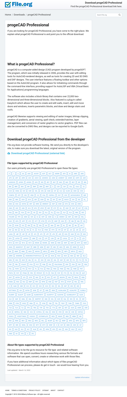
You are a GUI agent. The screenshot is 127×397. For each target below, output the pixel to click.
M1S (30, 243)
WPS (84, 321)
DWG (79, 204)
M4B (52, 243)
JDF (23, 234)
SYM (43, 303)
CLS (61, 191)
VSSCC (11, 316)
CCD (10, 191)
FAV (16, 212)
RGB (83, 277)
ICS (23, 225)
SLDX (81, 295)
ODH (48, 260)
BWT (47, 186)
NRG (10, 260)
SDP (65, 286)
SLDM (29, 295)
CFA (42, 191)
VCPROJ (39, 312)
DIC (48, 199)
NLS (84, 256)
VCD (31, 312)
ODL (55, 260)
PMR (74, 269)
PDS (73, 264)
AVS (36, 182)
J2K (77, 230)
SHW (34, 290)
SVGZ (24, 303)
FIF (34, 212)
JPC (41, 234)
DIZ (79, 199)
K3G (66, 234)
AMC (75, 174)
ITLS (39, 230)
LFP (46, 238)
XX (16, 334)
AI (70, 174)
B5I (42, 182)
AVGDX (29, 182)
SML (30, 299)
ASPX (77, 178)
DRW (37, 204)
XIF (80, 325)
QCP (83, 273)
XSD (66, 329)
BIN (85, 182)
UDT (66, 308)
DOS (16, 204)
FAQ (10, 212)
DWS (10, 208)
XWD (10, 334)
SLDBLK (83, 290)
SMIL (23, 299)
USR (85, 308)
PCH (31, 264)
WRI (17, 325)
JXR (59, 234)
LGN (52, 238)
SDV (71, 286)
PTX (65, 273)
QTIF (30, 277)
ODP (61, 260)
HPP (23, 221)
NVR (23, 260)
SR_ (77, 299)
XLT (28, 329)
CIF (55, 191)
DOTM (24, 204)
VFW (60, 312)
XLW (34, 329)
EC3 (29, 208)
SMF (16, 299)
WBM (74, 316)
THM (69, 303)
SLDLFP (20, 295)
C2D (58, 186)
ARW (23, 178)
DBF (84, 195)
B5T (48, 182)
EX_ (61, 208)
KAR (72, 234)
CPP (19, 195)
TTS (53, 308)
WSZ (30, 325)
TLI (22, 308)
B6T (54, 182)
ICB (84, 221)
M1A (23, 243)
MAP (28, 247)
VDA (46, 312)
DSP (53, 204)
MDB (41, 247)
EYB (85, 208)
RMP (30, 282)
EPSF (42, 208)
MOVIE (37, 251)
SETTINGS (12, 290)
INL (76, 225)
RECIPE (62, 277)
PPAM (25, 273)
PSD (52, 273)
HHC (10, 221)
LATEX (17, 238)
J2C (71, 230)
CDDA (17, 191)
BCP (73, 182)
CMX (75, 191)
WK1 (23, 321)
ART (16, 178)
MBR (34, 247)
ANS (82, 174)
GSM (49, 217)
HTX (49, 221)
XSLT (73, 329)
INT (81, 225)
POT (17, 273)
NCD (58, 256)
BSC (22, 186)
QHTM (17, 277)
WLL (42, 321)
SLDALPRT (73, 290)
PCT (37, 264)
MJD (81, 247)
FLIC (58, 212)
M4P (65, 243)
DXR (23, 208)
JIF (29, 234)
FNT (82, 212)
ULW (72, 308)
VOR (72, 312)
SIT (41, 290)
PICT (30, 269)
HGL (82, 217)
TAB (50, 303)
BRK (16, 186)
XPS (53, 329)
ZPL (33, 334)
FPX (19, 217)
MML (23, 251)
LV (78, 238)
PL (36, 269)
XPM (47, 329)
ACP (43, 174)
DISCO (66, 199)
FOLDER (11, 217)
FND (76, 212)
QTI (24, 277)
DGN (41, 199)
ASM (53, 178)
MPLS (45, 251)
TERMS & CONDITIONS (19, 390)
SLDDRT (11, 295)
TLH (16, 308)
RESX (76, 277)
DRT (30, 204)
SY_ (37, 303)
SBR (21, 286)
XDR (74, 325)
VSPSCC (80, 312)
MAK (85, 243)
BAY (67, 182)
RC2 (48, 277)
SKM (53, 290)
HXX (62, 221)
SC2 (27, 286)
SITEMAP (45, 390)
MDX (67, 247)
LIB (58, 238)
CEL (36, 191)
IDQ (40, 225)
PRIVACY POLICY (34, 390)
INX (16, 230)
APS (10, 178)
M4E (58, 243)
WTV (44, 325)
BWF (34, 186)
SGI (20, 290)
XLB (16, 329)
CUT (59, 195)
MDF (48, 247)
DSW (60, 204)
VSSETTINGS (21, 316)
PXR (77, 273)
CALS (77, 186)
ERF (48, 208)
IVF (65, 230)
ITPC (53, 230)
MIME (75, 247)
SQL (65, 299)
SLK (10, 299)
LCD (40, 238)
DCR (23, 199)
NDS (71, 256)
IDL (34, 225)
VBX (24, 312)
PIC (23, 269)
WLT (57, 321)
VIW (66, 312)
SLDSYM (60, 295)
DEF (35, 199)
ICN (10, 225)
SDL (59, 286)
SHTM (27, 290)
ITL (33, 230)
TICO (84, 303)
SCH (46, 286)
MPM (52, 251)
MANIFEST (19, 247)
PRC (31, 273)
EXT (79, 208)
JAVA (11, 234)
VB (10, 312)
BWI (41, 186)
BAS (60, 182)
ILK (46, 225)
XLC (22, 329)
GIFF (43, 217)
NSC (16, 260)
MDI (54, 247)
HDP (69, 217)
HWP (56, 221)
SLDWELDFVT (71, 295)
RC (43, 277)
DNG (10, 204)
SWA (31, 303)
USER (79, 308)
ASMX (70, 178)
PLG (41, 269)
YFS (22, 334)
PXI (71, 273)
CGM (48, 191)
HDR (76, 217)
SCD (40, 286)
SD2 (53, 286)
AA (23, 174)
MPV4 (73, 251)
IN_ (64, 225)
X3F (61, 325)
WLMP (50, 321)
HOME (7, 390)
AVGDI (21, 182)
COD (81, 191)
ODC (42, 260)
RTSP (69, 282)
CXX (65, 195)
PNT (81, 269)
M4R (72, 243)
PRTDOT (39, 273)
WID (10, 321)
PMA (48, 269)
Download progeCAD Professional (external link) (38, 153)
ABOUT (53, 390)
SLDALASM (62, 290)
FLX (70, 212)
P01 (74, 260)
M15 (16, 243)
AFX (64, 174)
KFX (10, 238)
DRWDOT (45, 204)
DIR (60, 199)
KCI (78, 234)
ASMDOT (61, 178)
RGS (17, 282)
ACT (50, 174)
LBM (33, 238)
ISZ (22, 230)
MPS (59, 251)
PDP (66, 264)
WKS (36, 321)
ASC (29, 178)
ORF (67, 260)
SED (78, 286)
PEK (85, 264)
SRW (10, 303)
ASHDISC (45, 178)
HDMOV (62, 217)
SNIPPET (38, 299)
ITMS (46, 230)
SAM (14, 286)
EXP (73, 208)
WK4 (29, 321)
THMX (77, 303)
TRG (34, 308)
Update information (82, 377)
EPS (35, 208)
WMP (63, 321)
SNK (46, 299)
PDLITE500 (58, 264)
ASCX (36, 178)
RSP (56, 282)
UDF (59, 308)
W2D (53, 316)
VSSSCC (32, 316)
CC (84, 186)
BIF (79, 182)
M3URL (45, 243)
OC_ (35, 260)
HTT (36, 221)
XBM (68, 325)
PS (47, 273)
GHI (32, 217)
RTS (62, 282)
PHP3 (17, 269)
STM (17, 303)
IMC (58, 225)
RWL (82, 282)
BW (28, 186)
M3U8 (37, 243)
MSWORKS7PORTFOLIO (34, 256)
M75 (78, 243)
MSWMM (19, 256)
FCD (22, 212)
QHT (10, 277)
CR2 (25, 195)
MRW (11, 256)
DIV (73, 199)
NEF (78, 256)
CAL (70, 186)
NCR (65, 256)
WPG (77, 321)
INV (10, 230)
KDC (84, 234)
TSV (47, 308)
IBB (72, 221)
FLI (52, 212)
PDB (43, 264)
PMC (54, 269)
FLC (46, 212)
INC (70, 225)
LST (72, 238)
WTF (37, 325)
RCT (54, 277)
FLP (64, 212)
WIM (16, 321)
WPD (70, 321)
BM (10, 186)
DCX (29, 199)
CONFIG (11, 195)
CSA (43, 195)
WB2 (67, 316)
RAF (37, 277)
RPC (36, 282)
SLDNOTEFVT (38, 295)
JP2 (35, 234)
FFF (28, 212)
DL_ (85, 199)
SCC (33, 286)
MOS (30, 251)
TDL (56, 303)
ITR (59, 230)
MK (10, 251)
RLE (24, 282)
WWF (50, 325)
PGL (10, 269)
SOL (52, 299)
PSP (58, 273)
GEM (25, 217)
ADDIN (57, 174)
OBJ (29, 260)
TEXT (63, 303)
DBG (10, 199)
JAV (83, 230)
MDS (61, 247)
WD (80, 316)
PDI (50, 264)
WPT (10, 325)
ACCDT (36, 174)
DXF (17, 208)
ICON (16, 225)
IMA (52, 225)
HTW (42, 221)
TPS (28, 308)
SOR (58, 299)
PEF (79, 264)
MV (46, 256)
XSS (79, 329)
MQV (80, 251)
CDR (30, 191)
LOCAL (65, 238)
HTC (29, 221)
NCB (52, 256)
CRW (31, 195)
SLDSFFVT (50, 295)
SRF (83, 299)
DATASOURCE (75, 195)
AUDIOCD (12, 182)
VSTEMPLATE (43, 316)
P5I (86, 260)
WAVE (60, 316)
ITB (27, 230)
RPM (43, 282)
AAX (29, 174)
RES (69, 277)
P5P (10, 264)
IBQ (78, 221)
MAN (10, 247)
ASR (84, 178)
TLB (10, 308)
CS (38, 195)
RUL (75, 282)
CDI (24, 191)
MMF (16, 251)
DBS (16, 199)
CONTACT (61, 390)
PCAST (23, 264)
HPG (17, 221)
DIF (54, 199)
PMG (61, 269)
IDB (29, 225)
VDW (53, 312)
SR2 (71, 299)
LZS (83, 238)
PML (68, 269)
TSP (41, 308)
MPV (65, 251)
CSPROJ (51, 195)
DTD (66, 204)
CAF (64, 186)
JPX (53, 234)
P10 (80, 260)
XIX (10, 329)
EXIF (67, 208)
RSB (49, 282)
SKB (46, 290)
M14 (10, 243)
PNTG (11, 273)
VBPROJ (17, 312)
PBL (16, 264)
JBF (17, 234)
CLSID (68, 191)
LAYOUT (26, 238)
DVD (72, 204)
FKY (40, 212)
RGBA (11, 282)
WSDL (24, 325)
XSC (60, 329)
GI (37, 217)
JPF (47, 234)
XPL (40, 329)
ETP (54, 208)
